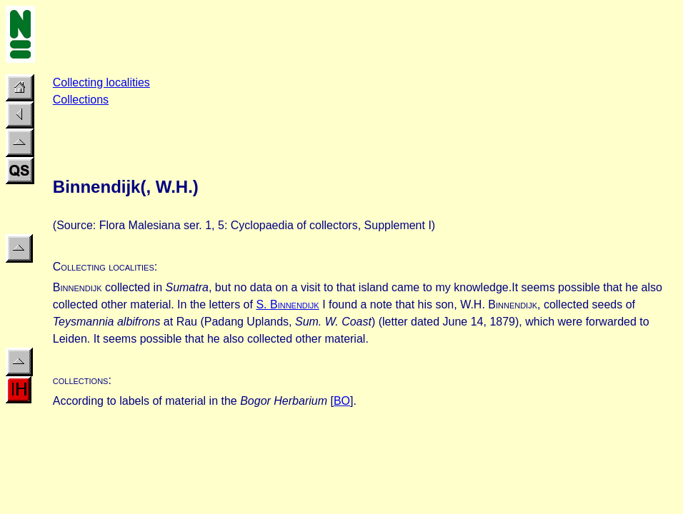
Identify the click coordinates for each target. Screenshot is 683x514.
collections (81, 380)
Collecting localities (101, 82)
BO (342, 401)
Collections (81, 100)
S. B (287, 304)
